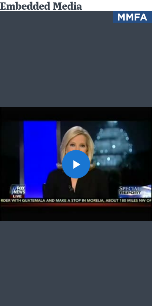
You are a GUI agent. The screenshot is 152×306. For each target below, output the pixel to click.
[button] (76, 164)
